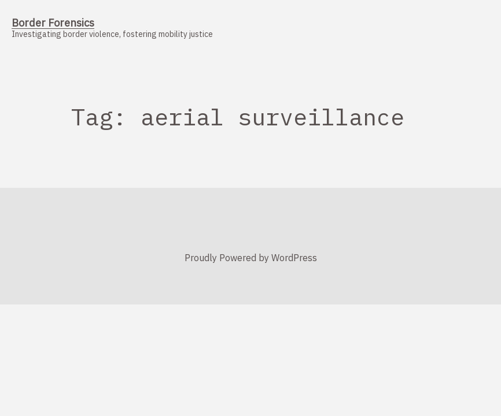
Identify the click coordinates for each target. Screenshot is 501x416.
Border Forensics (53, 22)
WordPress (294, 257)
